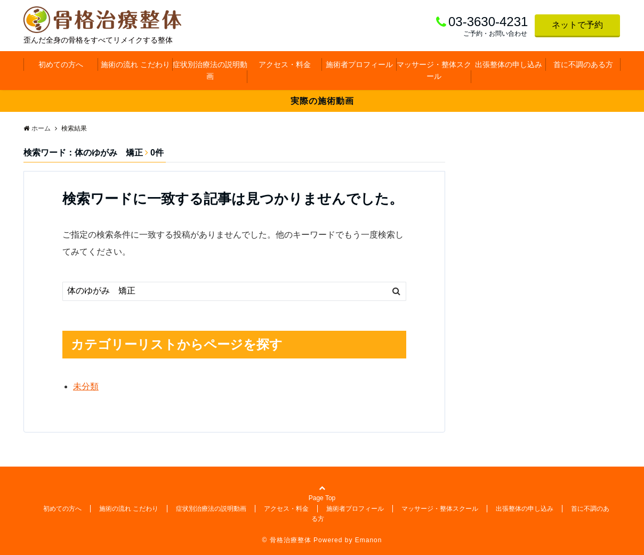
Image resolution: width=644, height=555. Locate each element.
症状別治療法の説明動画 (210, 70)
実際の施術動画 (322, 100)
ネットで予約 (577, 24)
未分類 (86, 386)
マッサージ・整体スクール (434, 70)
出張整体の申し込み (508, 64)
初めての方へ (60, 64)
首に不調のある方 (583, 64)
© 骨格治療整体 (286, 540)
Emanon (368, 540)
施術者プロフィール (359, 64)
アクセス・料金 (285, 64)
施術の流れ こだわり (135, 64)
